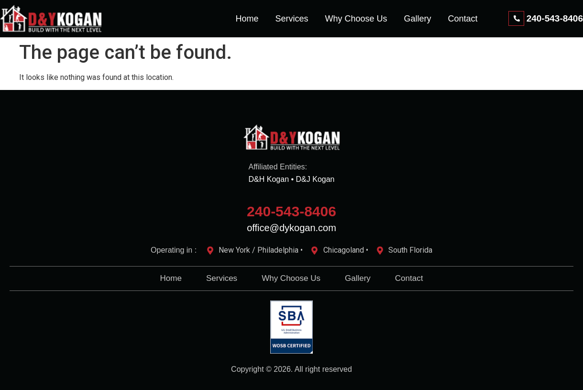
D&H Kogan (269, 179)
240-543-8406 (291, 211)
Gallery (417, 18)
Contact (463, 18)
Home (246, 18)
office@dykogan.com (291, 228)
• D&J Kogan (312, 179)
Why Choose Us (356, 18)
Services (291, 18)
